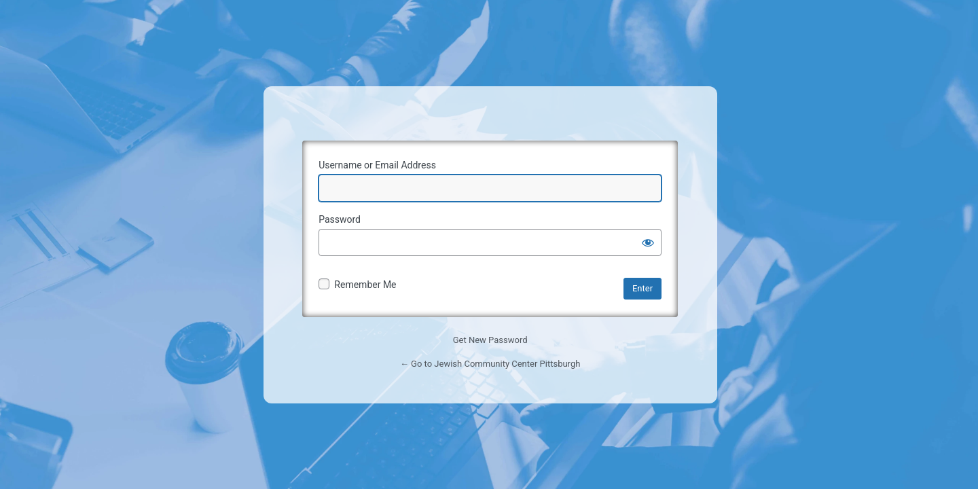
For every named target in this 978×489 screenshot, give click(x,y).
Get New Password (490, 340)
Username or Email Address (377, 165)
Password (340, 219)
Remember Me (365, 284)
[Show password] (648, 242)
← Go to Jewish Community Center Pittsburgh (490, 364)
